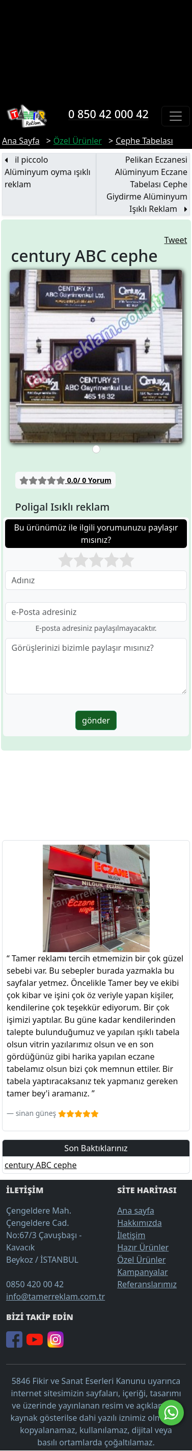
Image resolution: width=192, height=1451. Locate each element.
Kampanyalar (142, 1272)
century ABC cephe (41, 1165)
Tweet (175, 240)
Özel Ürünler (141, 1259)
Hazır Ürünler (143, 1247)
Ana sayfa (135, 1210)
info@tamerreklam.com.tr (55, 1296)
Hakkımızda (139, 1222)
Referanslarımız (147, 1284)
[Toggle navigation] (175, 116)
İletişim (131, 1235)
